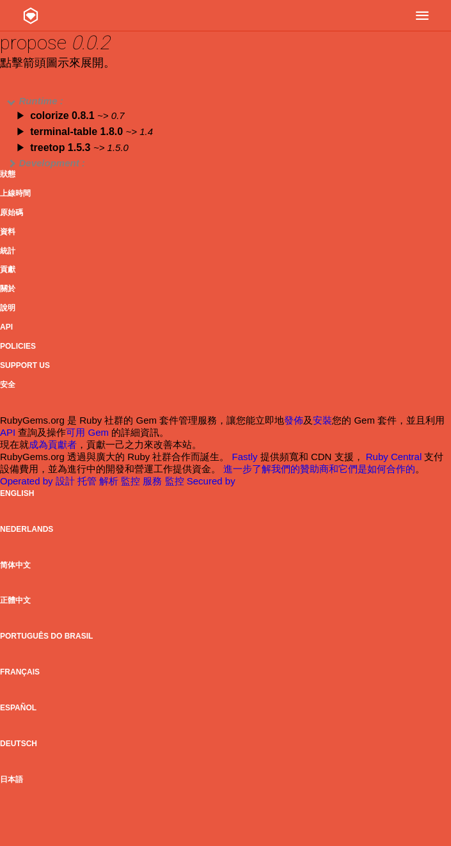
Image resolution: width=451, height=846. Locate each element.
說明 (7, 307)
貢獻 (7, 269)
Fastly (245, 456)
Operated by (28, 480)
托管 (88, 480)
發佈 (293, 420)
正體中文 (15, 600)
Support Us (25, 365)
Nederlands (26, 529)
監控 (132, 480)
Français (20, 671)
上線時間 (15, 193)
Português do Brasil (46, 636)
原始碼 (11, 212)
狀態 (7, 174)
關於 (7, 288)
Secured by (211, 480)
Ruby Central (394, 456)
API (6, 327)
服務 (153, 480)
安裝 (322, 420)
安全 (7, 384)
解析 (110, 480)
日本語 (11, 779)
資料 (7, 231)
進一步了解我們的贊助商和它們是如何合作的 (319, 468)
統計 (7, 250)
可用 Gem (87, 432)
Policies (18, 346)
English (17, 493)
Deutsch (18, 743)
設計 (66, 480)
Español (18, 707)
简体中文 (15, 565)
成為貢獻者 (53, 444)
